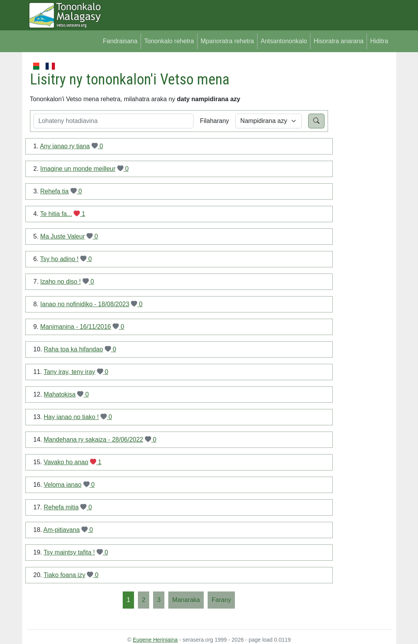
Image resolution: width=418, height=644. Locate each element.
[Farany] (221, 600)
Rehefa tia (54, 191)
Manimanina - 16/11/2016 (75, 326)
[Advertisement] (359, 178)
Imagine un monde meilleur (77, 168)
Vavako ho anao (66, 462)
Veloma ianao (62, 484)
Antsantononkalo (284, 41)
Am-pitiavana (61, 529)
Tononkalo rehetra (169, 41)
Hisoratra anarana (338, 41)
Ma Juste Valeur (62, 236)
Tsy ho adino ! (59, 259)
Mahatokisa (60, 394)
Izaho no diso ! (60, 281)
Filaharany (214, 121)
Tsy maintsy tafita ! (69, 552)
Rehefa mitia (61, 507)
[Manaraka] (186, 600)
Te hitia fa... (56, 214)
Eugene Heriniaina (155, 640)
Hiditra (379, 41)
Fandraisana (120, 41)
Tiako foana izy (64, 575)
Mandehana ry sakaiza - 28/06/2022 (93, 439)
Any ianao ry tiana (65, 146)
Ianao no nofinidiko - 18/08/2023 (84, 304)
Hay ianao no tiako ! (71, 417)
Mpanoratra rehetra (227, 41)
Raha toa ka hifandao (73, 349)
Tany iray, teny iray (69, 372)
